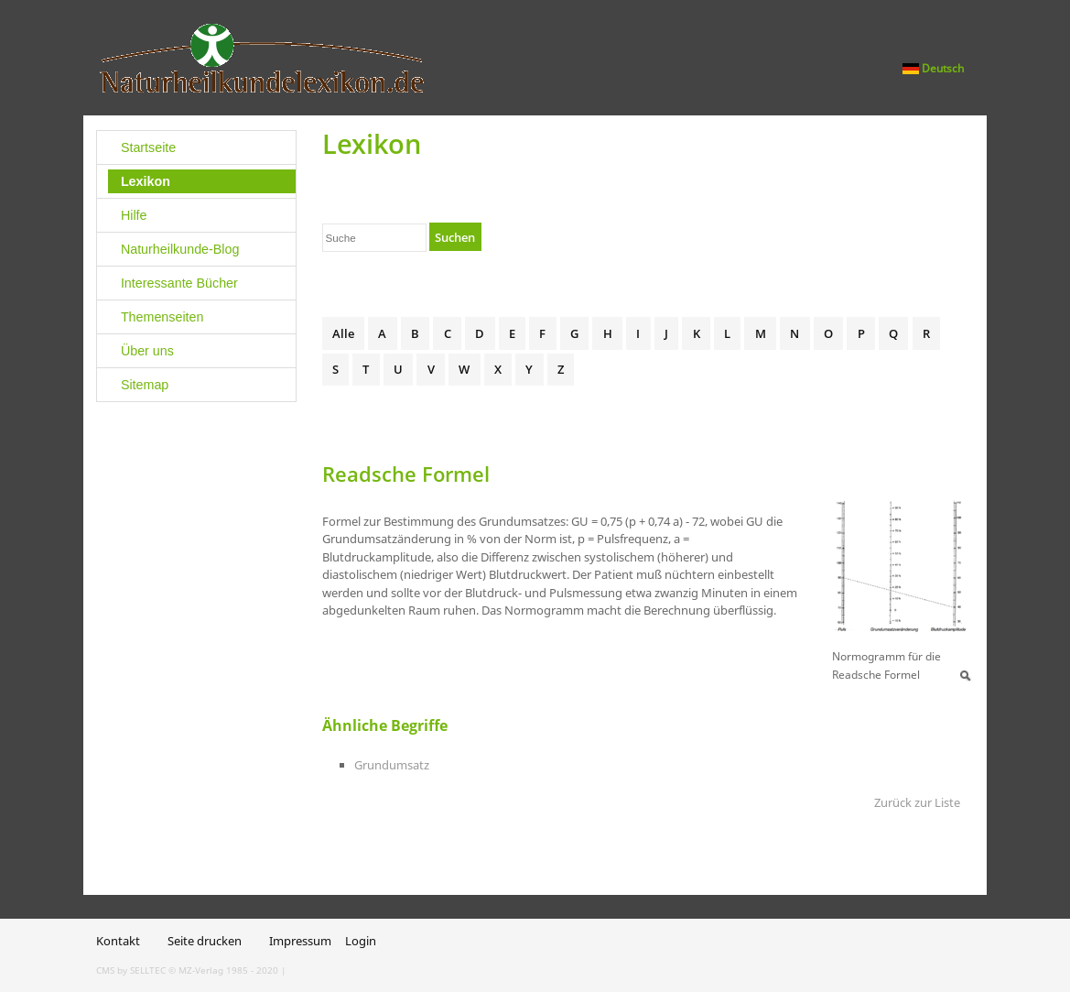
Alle (343, 333)
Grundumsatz (391, 765)
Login (360, 940)
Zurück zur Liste (917, 802)
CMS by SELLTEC (131, 970)
